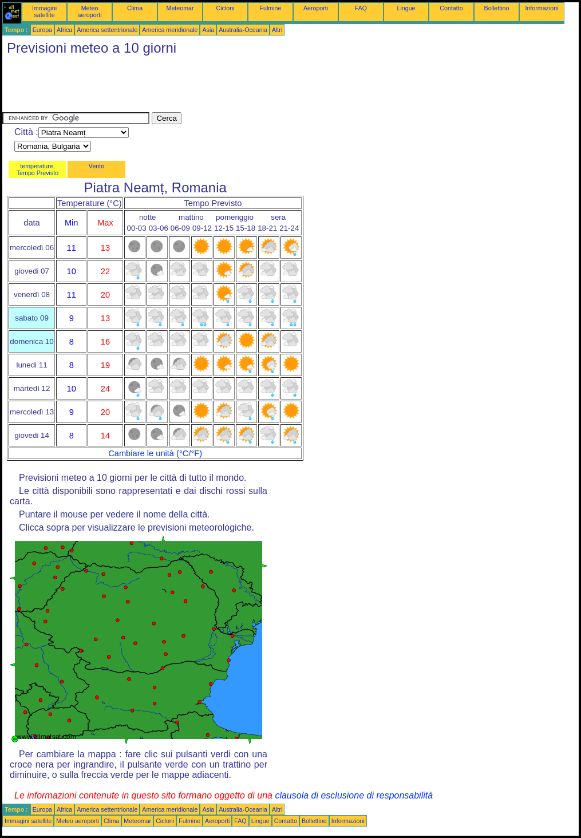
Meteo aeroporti (89, 11)
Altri (277, 29)
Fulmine (271, 8)
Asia (208, 29)
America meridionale (169, 29)
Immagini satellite (44, 11)
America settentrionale (107, 29)
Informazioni (541, 8)
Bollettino (496, 8)
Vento (96, 166)
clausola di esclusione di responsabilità (354, 795)
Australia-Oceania (243, 29)
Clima (135, 8)
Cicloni (225, 8)
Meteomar (180, 8)
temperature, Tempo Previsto (37, 169)
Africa (64, 29)
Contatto (451, 8)
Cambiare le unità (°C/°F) (155, 453)
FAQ (361, 8)
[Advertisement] (210, 86)
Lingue (406, 8)
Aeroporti (315, 8)
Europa (42, 29)
